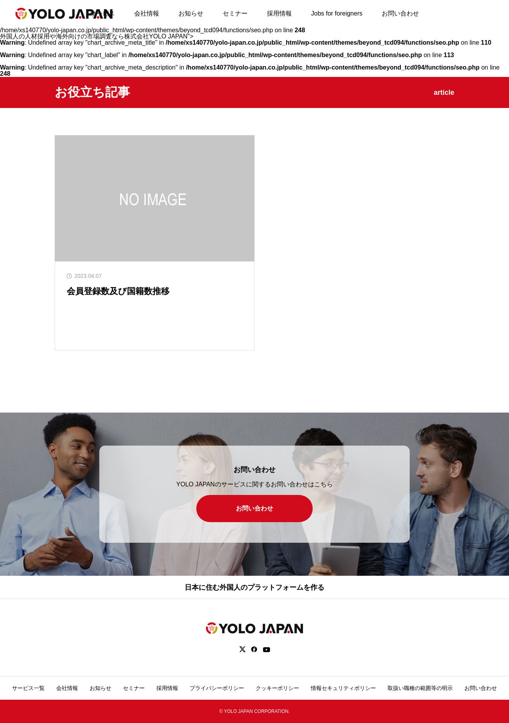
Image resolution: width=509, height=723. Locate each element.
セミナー (235, 13)
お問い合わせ (400, 13)
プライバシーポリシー (217, 688)
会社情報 (146, 13)
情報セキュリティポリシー (343, 688)
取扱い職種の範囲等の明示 (420, 688)
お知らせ (190, 13)
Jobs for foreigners (337, 13)
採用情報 (279, 13)
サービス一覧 (28, 688)
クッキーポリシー (277, 688)
